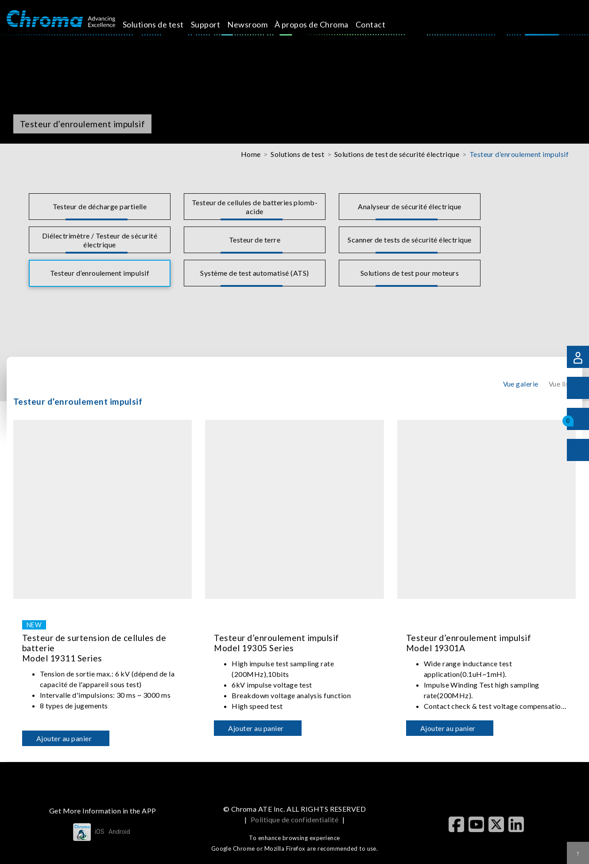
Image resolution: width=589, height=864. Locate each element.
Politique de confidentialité (294, 819)
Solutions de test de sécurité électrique (396, 154)
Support (215, 24)
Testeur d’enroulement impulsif (519, 154)
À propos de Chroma (322, 24)
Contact (380, 24)
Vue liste (562, 384)
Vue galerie (521, 384)
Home (251, 154)
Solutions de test (163, 24)
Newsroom (257, 24)
